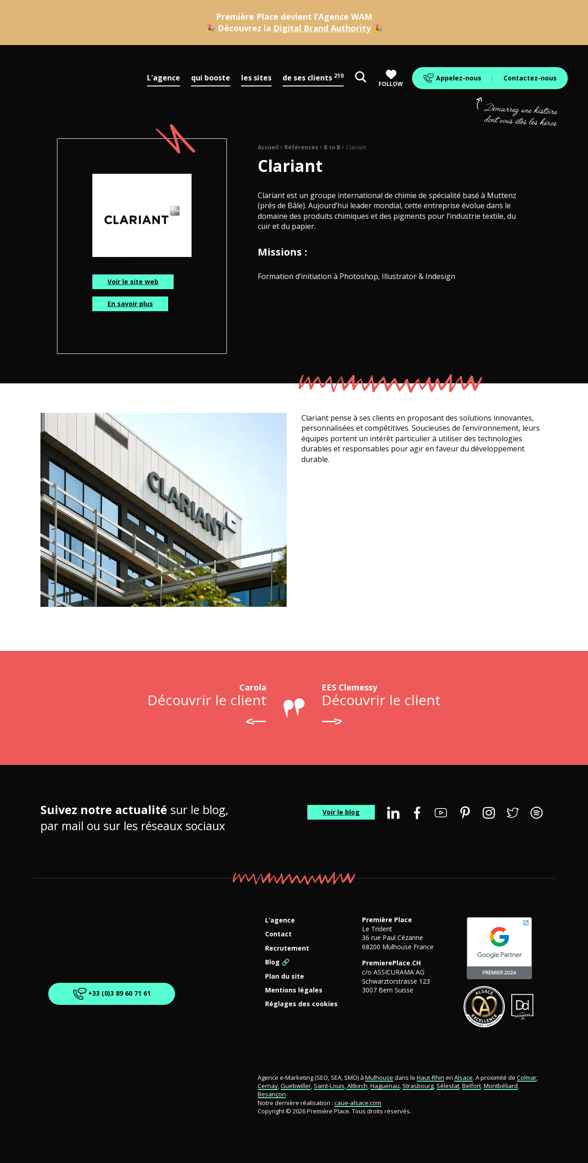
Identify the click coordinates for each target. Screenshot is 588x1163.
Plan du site (284, 977)
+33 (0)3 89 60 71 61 (110, 993)
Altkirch (357, 1086)
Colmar (527, 1077)
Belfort (471, 1086)
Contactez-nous (530, 78)
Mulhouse (379, 1077)
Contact (278, 934)
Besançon (272, 1094)
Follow (391, 78)
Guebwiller (296, 1086)
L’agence (280, 920)
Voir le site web (132, 281)
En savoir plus (130, 303)
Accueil (268, 147)
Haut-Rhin (430, 1077)
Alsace (463, 1077)
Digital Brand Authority (322, 28)
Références (301, 147)
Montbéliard (501, 1086)
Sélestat (447, 1086)
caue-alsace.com (357, 1103)
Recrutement (287, 948)
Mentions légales (293, 990)
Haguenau (385, 1086)
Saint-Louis (329, 1086)
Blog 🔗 (277, 962)
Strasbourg (418, 1086)
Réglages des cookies (301, 1004)
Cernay (268, 1086)
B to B (332, 147)
